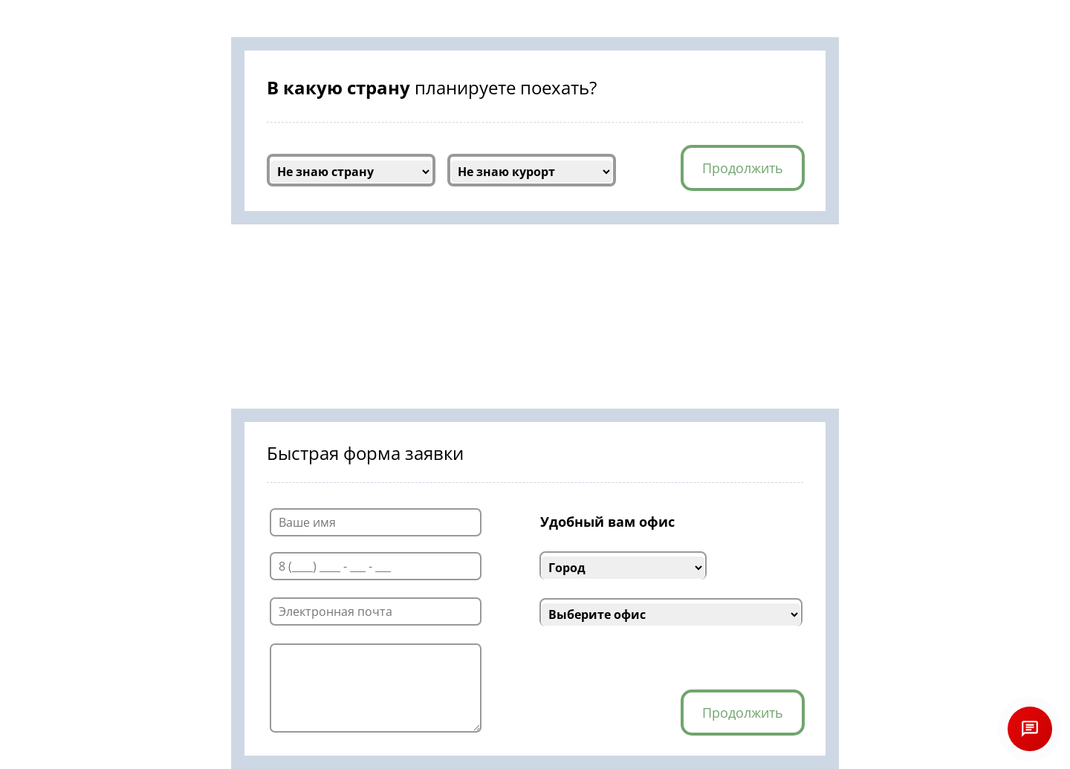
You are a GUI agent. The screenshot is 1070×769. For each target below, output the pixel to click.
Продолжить (742, 168)
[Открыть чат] (1030, 729)
